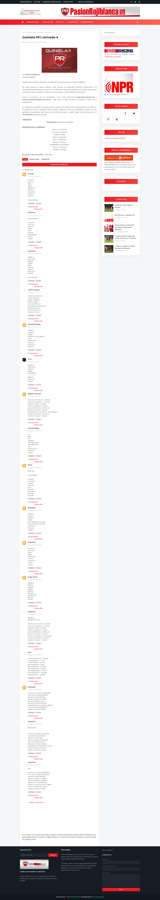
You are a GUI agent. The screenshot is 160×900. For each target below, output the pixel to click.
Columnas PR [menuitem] (72, 22)
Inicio (24, 32)
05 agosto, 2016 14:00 (35, 467)
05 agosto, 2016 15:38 (34, 545)
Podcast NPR (68, 2)
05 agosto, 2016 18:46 (34, 655)
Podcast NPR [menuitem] (48, 22)
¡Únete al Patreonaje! (85, 2)
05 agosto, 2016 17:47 (34, 614)
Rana (30, 465)
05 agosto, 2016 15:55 (34, 579)
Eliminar (38, 203)
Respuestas (33, 207)
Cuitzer (31, 174)
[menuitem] (22, 22)
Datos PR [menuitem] (59, 22)
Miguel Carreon (34, 394)
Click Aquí (48, 154)
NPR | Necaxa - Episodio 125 (125, 215)
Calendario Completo (112, 57)
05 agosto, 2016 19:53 (34, 765)
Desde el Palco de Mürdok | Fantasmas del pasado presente (124, 227)
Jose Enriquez (34, 290)
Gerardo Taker (29, 42)
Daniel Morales (34, 324)
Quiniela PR (31, 32)
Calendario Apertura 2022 (51, 2)
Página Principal (26, 2)
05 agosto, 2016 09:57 (35, 176)
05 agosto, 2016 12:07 (34, 431)
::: (75, 2)
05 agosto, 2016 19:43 (34, 690)
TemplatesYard (75, 897)
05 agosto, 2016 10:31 (34, 215)
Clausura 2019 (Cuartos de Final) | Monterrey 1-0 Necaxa (125, 237)
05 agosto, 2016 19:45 (34, 724)
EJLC (30, 359)
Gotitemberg (33, 428)
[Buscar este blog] (34, 855)
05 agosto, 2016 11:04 (34, 254)
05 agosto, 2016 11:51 (34, 396)
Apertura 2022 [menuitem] (32, 22)
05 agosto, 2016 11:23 (34, 292)
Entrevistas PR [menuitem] (87, 22)
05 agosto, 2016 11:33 (34, 362)
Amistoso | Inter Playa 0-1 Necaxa (124, 206)
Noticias (37, 2)
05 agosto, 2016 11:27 (34, 327)
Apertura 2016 (34, 159)
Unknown (32, 508)
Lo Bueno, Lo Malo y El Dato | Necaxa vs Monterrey (125, 247)
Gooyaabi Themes (98, 897)
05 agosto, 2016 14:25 (34, 510)
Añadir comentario (36, 802)
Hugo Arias (32, 577)
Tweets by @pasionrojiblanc (115, 138)
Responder (31, 203)
